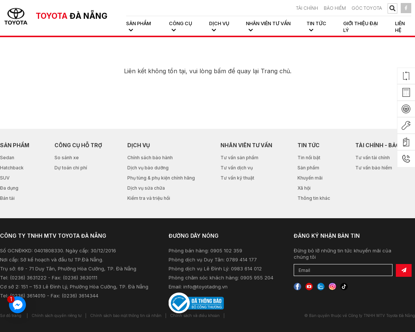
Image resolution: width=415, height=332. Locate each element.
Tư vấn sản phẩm (239, 157)
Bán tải (7, 198)
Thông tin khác (313, 198)
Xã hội (304, 188)
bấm (220, 71)
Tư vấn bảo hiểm (373, 168)
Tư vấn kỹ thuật (237, 178)
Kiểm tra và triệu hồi (148, 198)
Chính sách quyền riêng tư (56, 315)
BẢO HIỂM (335, 8)
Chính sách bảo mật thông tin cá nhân (125, 315)
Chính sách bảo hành (150, 157)
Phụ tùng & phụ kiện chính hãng (161, 178)
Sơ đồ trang (10, 315)
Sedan (7, 157)
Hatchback (12, 168)
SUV (5, 178)
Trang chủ (275, 71)
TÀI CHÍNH (307, 8)
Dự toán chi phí (70, 168)
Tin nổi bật (308, 157)
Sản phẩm (308, 168)
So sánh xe (66, 157)
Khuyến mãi (310, 178)
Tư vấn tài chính (372, 157)
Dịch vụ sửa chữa (146, 188)
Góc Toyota (367, 8)
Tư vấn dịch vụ (236, 168)
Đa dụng (9, 188)
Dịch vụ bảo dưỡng (148, 168)
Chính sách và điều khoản (195, 315)
